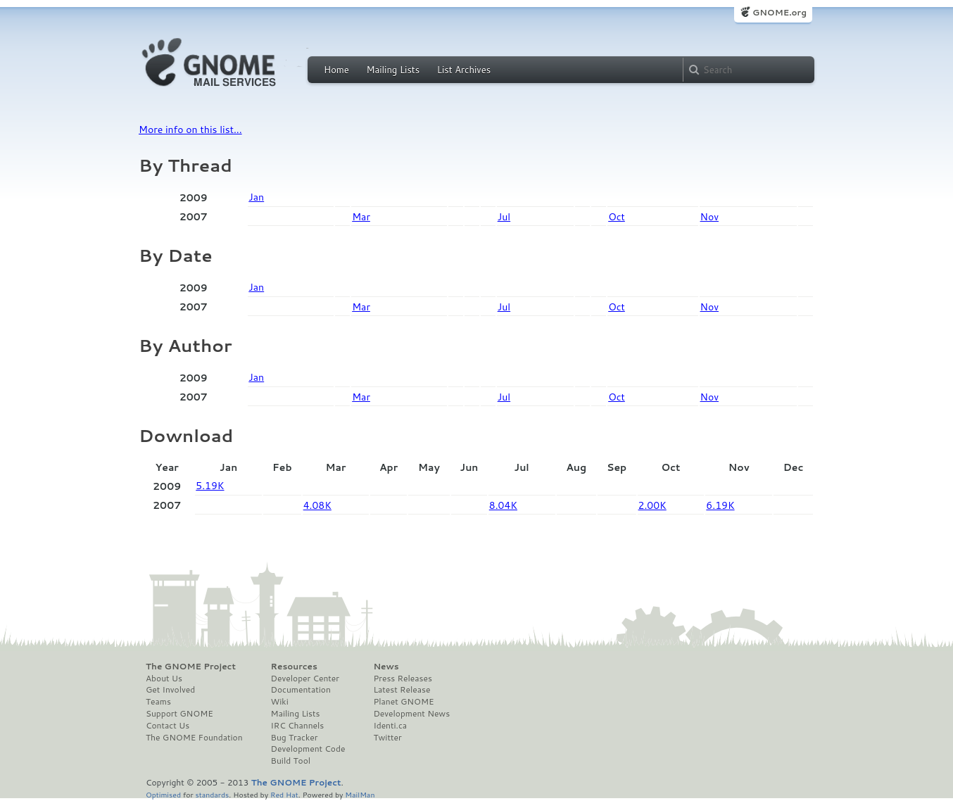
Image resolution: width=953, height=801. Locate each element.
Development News (411, 713)
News (385, 666)
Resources (294, 666)
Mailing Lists (392, 69)
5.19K (210, 486)
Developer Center (305, 678)
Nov (709, 217)
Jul (504, 217)
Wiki (280, 701)
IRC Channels (297, 725)
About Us (164, 678)
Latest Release (401, 689)
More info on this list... (190, 129)
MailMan (359, 794)
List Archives (464, 69)
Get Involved (170, 689)
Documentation (301, 689)
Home (336, 69)
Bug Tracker (294, 737)
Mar (361, 217)
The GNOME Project (191, 666)
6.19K (720, 505)
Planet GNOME (403, 701)
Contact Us (167, 725)
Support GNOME (179, 713)
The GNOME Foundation (194, 737)
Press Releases (402, 678)
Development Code (308, 749)
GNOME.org (779, 12)
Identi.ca (390, 725)
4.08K (317, 505)
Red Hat (284, 794)
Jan (256, 197)
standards (212, 794)
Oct (616, 217)
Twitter (387, 737)
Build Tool (290, 761)
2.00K (652, 505)
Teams (158, 701)
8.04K (503, 505)
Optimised (163, 794)
